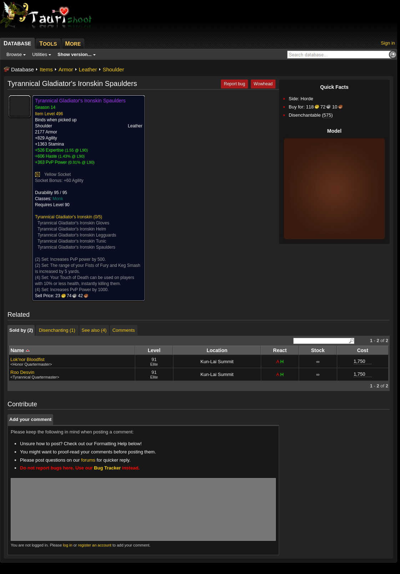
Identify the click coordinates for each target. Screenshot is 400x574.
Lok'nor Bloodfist (27, 359)
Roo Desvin (22, 372)
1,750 (359, 361)
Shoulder (113, 69)
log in (67, 545)
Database (22, 69)
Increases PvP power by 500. (78, 259)
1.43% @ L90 (71, 156)
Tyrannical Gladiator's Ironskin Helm (71, 229)
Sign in (388, 43)
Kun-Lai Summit (217, 361)
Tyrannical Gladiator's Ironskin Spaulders (76, 247)
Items (46, 69)
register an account (95, 545)
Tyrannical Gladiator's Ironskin (63, 216)
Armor (66, 69)
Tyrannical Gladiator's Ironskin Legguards (76, 235)
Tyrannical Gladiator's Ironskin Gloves (73, 222)
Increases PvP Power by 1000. (79, 289)
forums (88, 460)
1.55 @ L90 (76, 150)
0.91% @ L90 (81, 162)
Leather (88, 69)
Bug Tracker (107, 468)
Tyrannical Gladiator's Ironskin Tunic (71, 241)
